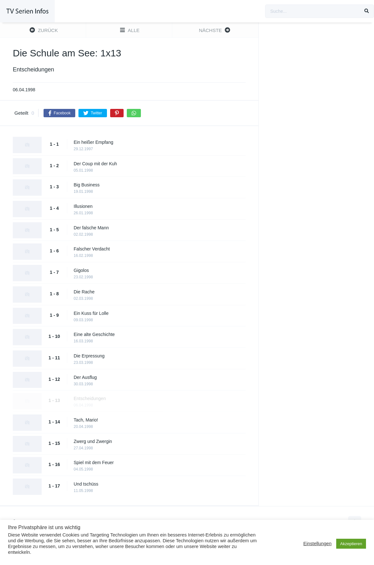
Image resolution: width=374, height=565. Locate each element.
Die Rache (84, 291)
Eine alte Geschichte (94, 334)
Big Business (87, 184)
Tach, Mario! (86, 419)
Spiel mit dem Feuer (94, 462)
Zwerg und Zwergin (93, 441)
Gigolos (81, 270)
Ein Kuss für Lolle (91, 313)
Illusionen (83, 206)
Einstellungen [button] (317, 543)
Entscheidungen (90, 398)
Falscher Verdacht (92, 248)
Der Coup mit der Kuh (95, 163)
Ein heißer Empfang (93, 142)
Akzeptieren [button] (351, 543)
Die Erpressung (89, 355)
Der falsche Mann (91, 227)
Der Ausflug (85, 377)
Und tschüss (86, 484)
